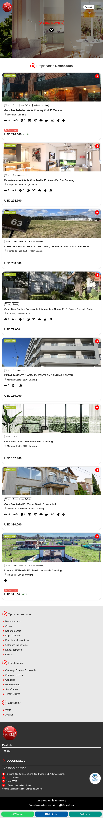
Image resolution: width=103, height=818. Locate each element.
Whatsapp (17, 814)
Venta (6, 710)
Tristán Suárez (11, 694)
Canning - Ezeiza (12, 675)
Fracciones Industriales (15, 640)
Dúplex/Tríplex (11, 635)
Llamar (85, 814)
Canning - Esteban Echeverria (19, 670)
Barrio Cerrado (11, 621)
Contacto (89, 7)
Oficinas (8, 654)
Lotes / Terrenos (12, 650)
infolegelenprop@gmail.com (18, 785)
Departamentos (11, 631)
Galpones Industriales (15, 645)
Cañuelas (8, 680)
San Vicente (10, 689)
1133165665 (11, 781)
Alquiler (7, 714)
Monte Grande (11, 684)
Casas (7, 626)
